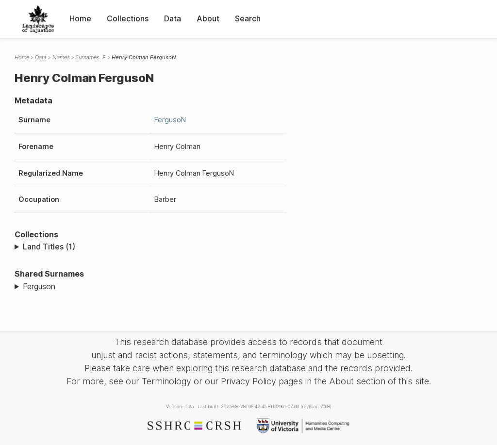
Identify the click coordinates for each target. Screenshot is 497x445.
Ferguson (39, 286)
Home (80, 18)
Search (248, 18)
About (208, 18)
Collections (128, 18)
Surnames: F (90, 57)
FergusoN (170, 119)
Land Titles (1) (49, 246)
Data (172, 18)
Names (61, 57)
